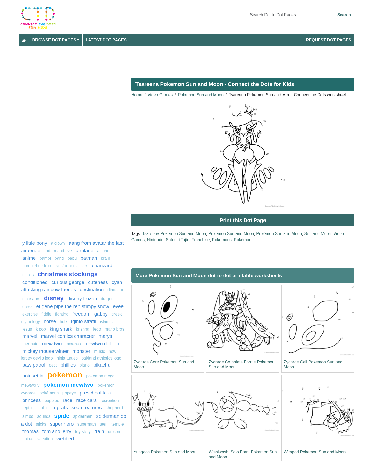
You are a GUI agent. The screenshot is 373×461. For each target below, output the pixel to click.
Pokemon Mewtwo (69, 385)
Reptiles (29, 408)
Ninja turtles (67, 358)
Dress (27, 306)
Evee (118, 306)
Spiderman (82, 416)
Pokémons (244, 240)
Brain (105, 258)
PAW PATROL (33, 365)
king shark (60, 329)
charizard (102, 265)
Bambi (45, 258)
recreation (110, 400)
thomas (30, 431)
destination (92, 289)
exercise (30, 314)
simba (27, 416)
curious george (68, 282)
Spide (61, 416)
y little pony (34, 243)
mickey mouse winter (45, 351)
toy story (83, 431)
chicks (28, 275)
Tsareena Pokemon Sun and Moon (174, 233)
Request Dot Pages (328, 40)
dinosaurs (31, 299)
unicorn (114, 431)
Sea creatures (87, 407)
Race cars (86, 400)
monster (81, 351)
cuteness (98, 282)
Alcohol (103, 250)
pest (53, 365)
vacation (45, 439)
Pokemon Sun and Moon (201, 95)
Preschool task (96, 393)
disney (54, 298)
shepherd (114, 408)
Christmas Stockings (68, 273)
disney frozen (82, 298)
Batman (89, 258)
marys (105, 336)
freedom (81, 314)
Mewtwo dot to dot (104, 343)
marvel (29, 336)
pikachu (101, 365)
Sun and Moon (317, 233)
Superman (86, 424)
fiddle (46, 314)
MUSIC (99, 351)
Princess (31, 400)
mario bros (114, 329)
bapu (72, 258)
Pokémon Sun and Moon (279, 233)
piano (85, 365)
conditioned (35, 282)
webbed (65, 438)
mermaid (30, 344)
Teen (103, 424)
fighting (62, 314)
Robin (44, 408)
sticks (41, 424)
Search (344, 15)
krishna (82, 329)
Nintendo (155, 240)
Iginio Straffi (83, 321)
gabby (101, 314)
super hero (62, 424)
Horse (50, 321)
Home (136, 95)
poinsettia (33, 375)
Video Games (160, 95)
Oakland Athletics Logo (101, 358)
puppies (52, 400)
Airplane (84, 250)
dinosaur (115, 290)
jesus (27, 329)
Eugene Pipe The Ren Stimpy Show (72, 306)
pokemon (64, 374)
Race (67, 400)
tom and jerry (56, 431)
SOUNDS (44, 416)
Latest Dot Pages (106, 40)
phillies (68, 365)
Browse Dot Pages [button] (54, 40)
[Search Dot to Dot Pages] (290, 15)
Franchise (200, 240)
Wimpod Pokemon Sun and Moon (315, 452)
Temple (117, 424)
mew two (52, 343)
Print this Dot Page (243, 220)
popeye (69, 393)
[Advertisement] (174, 59)
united (28, 439)
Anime (29, 258)
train (99, 431)
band (59, 258)
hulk (63, 321)
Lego (97, 329)
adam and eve (59, 250)
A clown (58, 243)
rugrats (60, 407)
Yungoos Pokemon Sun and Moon (165, 452)
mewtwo (73, 344)
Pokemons (222, 240)
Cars (84, 266)
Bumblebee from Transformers (49, 266)
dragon (107, 299)
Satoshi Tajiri (177, 240)
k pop (41, 329)
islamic (106, 321)
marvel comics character (68, 336)
